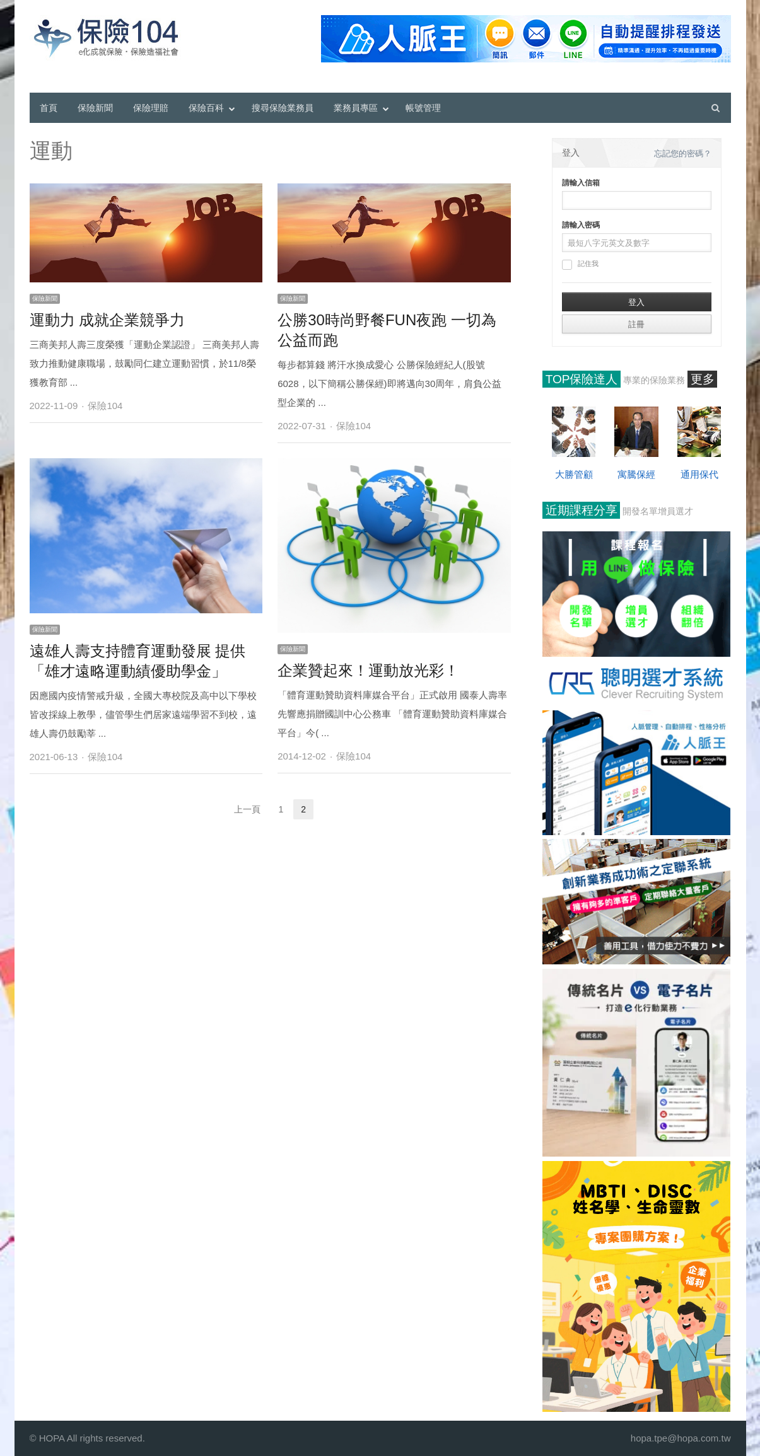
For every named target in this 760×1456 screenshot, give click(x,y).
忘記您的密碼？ (682, 153)
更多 (703, 379)
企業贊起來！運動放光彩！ (368, 670)
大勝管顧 (574, 474)
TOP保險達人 (582, 379)
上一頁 (247, 809)
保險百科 (206, 108)
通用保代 (699, 474)
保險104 (105, 405)
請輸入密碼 (581, 225)
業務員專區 (356, 108)
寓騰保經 (636, 474)
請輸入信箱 (581, 182)
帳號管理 (423, 108)
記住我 (580, 265)
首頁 (48, 108)
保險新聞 (95, 108)
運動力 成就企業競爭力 (107, 319)
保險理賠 (150, 108)
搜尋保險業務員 (282, 108)
